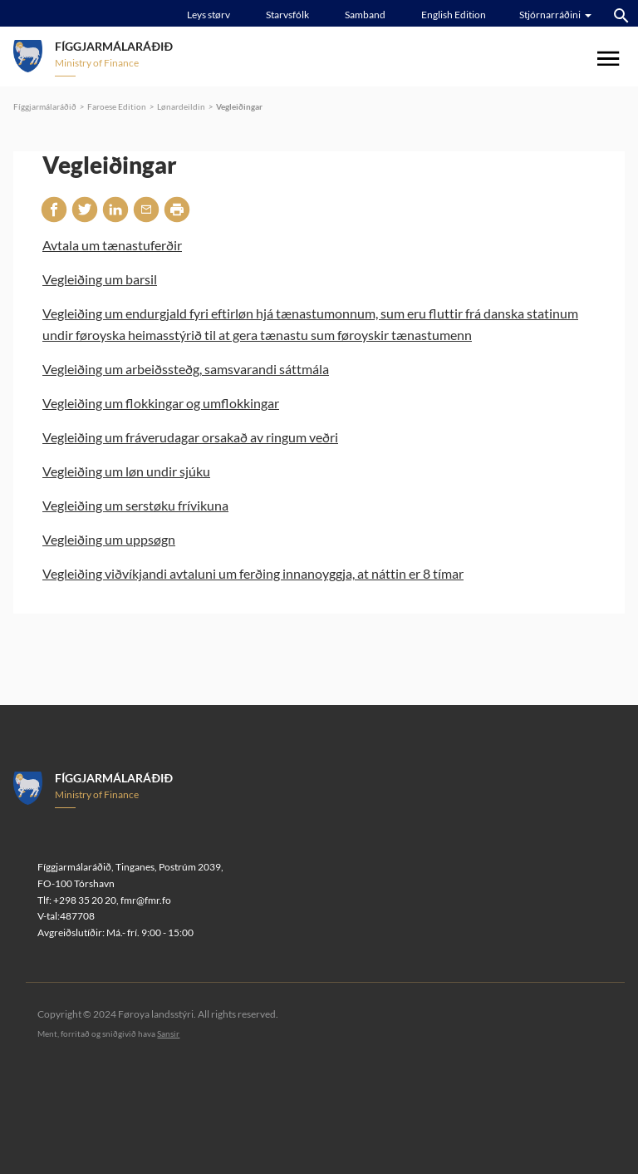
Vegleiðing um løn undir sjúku (126, 471)
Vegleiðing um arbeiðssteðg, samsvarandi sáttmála (185, 369)
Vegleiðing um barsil (99, 279)
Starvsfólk (287, 14)
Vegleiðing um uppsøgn (108, 539)
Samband (365, 14)
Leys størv (208, 14)
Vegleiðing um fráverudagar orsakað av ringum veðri (190, 437)
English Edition (453, 14)
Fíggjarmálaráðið (44, 106)
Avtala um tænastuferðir (112, 245)
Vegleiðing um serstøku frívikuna (135, 505)
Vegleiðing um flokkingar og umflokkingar (160, 403)
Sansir (168, 1033)
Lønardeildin (181, 106)
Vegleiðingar (239, 106)
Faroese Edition (116, 106)
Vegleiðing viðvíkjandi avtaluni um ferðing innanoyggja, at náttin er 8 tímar (253, 573)
